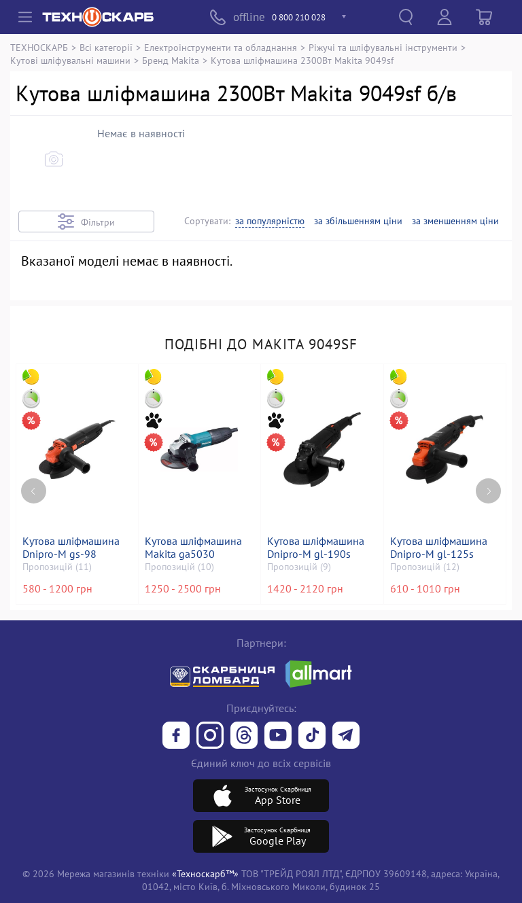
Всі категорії (106, 47)
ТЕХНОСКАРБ (39, 47)
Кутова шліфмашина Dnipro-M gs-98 (72, 548)
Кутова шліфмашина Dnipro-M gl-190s (317, 548)
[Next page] (488, 481)
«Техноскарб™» (205, 873)
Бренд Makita (170, 60)
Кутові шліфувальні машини (70, 60)
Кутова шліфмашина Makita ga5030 (194, 548)
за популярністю (269, 221)
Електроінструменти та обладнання (220, 47)
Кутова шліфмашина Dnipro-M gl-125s (440, 548)
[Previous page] (33, 481)
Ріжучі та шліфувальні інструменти (383, 47)
